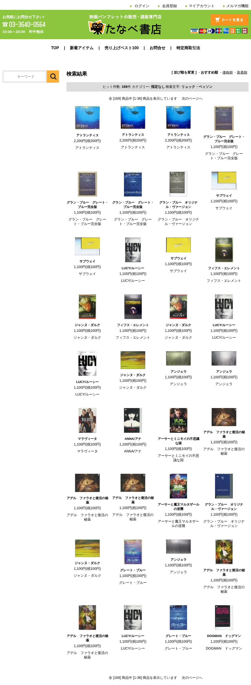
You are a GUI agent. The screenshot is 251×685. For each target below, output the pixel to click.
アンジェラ (179, 371)
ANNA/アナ (133, 439)
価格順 (227, 72)
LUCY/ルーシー (133, 268)
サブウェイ (224, 195)
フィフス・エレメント (224, 268)
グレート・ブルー (133, 570)
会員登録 (169, 6)
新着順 (242, 72)
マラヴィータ (87, 439)
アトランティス (87, 135)
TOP (55, 48)
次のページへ (192, 98)
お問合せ (157, 48)
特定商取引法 (188, 48)
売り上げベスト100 (122, 48)
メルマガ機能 (237, 6)
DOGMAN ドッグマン (224, 636)
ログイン (142, 6)
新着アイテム (82, 48)
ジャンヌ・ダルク (87, 325)
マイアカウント (202, 6)
